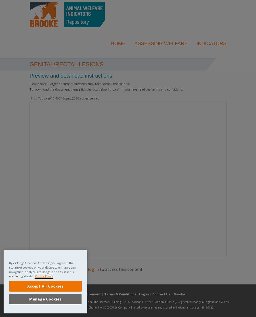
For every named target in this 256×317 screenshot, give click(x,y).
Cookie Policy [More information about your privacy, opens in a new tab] (44, 276)
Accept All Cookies (45, 286)
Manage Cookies (45, 299)
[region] (45, 281)
